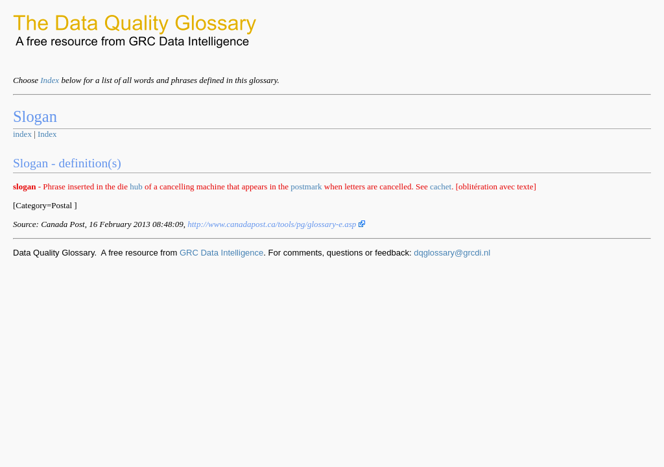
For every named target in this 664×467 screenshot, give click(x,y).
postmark (306, 186)
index (22, 134)
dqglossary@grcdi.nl (452, 252)
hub (136, 186)
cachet (440, 186)
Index (49, 80)
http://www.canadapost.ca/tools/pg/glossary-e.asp (275, 224)
